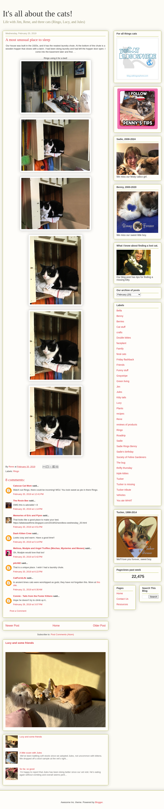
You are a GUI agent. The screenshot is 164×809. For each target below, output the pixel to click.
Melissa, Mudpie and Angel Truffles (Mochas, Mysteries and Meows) (49, 548)
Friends (121, 364)
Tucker (120, 478)
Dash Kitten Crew (22, 533)
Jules (119, 392)
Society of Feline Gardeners (131, 457)
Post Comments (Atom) (62, 634)
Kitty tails (121, 397)
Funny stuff (122, 370)
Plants (120, 408)
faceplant (121, 343)
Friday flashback (125, 359)
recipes (120, 413)
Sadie (120, 440)
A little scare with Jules (30, 752)
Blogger (98, 802)
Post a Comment (18, 611)
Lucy (119, 403)
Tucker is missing (126, 484)
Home (56, 625)
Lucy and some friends (19, 642)
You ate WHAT (124, 500)
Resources (122, 604)
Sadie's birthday (125, 451)
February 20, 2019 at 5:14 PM (27, 542)
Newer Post (12, 625)
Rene (119, 419)
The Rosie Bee (21, 500)
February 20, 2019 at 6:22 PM (27, 571)
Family (120, 348)
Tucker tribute (124, 489)
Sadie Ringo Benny (127, 446)
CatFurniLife (19, 578)
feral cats (121, 354)
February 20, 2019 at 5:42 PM (27, 556)
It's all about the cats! (38, 13)
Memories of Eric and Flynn (27, 515)
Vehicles (121, 495)
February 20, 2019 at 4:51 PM (27, 527)
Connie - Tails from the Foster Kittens (33, 596)
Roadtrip (121, 435)
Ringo (16, 471)
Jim (118, 386)
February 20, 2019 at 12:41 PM (28, 494)
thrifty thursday (124, 468)
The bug (121, 462)
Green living (123, 381)
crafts (119, 332)
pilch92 (17, 563)
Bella (119, 310)
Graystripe (122, 375)
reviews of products (127, 424)
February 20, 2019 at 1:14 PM (27, 509)
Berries (120, 321)
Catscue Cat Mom (22, 485)
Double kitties (124, 337)
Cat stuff (121, 327)
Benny (120, 316)
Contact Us (122, 598)
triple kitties (122, 473)
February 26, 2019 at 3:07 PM (27, 604)
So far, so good (26, 769)
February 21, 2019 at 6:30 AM (27, 589)
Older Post (99, 625)
